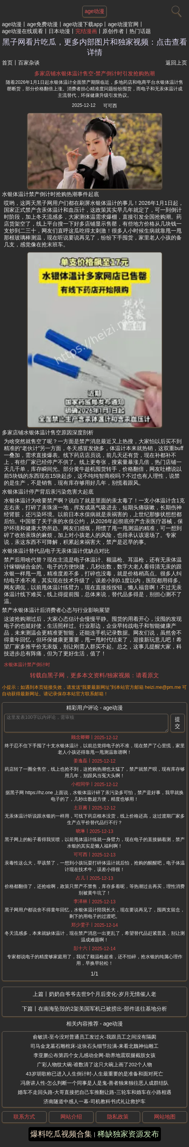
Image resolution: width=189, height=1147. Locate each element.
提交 (177, 722)
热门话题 (140, 31)
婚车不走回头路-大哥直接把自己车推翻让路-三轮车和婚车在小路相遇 (94, 1092)
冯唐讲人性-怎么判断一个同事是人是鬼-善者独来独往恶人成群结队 (94, 1083)
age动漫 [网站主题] (94, 11)
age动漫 (12, 24)
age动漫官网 (123, 24)
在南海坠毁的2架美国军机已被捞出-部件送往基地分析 (102, 1009)
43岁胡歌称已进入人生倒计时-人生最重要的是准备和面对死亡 (94, 1074)
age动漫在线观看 (22, 31)
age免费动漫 (42, 24)
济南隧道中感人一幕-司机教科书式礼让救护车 (94, 1101)
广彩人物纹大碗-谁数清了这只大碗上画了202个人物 (94, 1064)
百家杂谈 (29, 63)
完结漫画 (86, 31)
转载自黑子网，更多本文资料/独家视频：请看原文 (94, 675)
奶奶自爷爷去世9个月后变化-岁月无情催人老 (102, 994)
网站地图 (165, 1117)
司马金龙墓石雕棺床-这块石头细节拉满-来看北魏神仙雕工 (94, 1046)
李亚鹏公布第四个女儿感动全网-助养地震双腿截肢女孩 (94, 1055)
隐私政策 (118, 1117)
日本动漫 (59, 31)
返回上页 (176, 63)
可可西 (110, 105)
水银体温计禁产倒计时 (27, 664)
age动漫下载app (83, 24)
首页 (7, 63)
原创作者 (113, 31)
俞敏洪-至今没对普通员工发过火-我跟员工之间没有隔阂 (94, 1037)
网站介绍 (71, 1117)
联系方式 (24, 1117)
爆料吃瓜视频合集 (61, 1134)
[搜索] (175, 9)
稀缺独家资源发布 (128, 1134)
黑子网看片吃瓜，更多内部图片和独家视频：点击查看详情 (94, 47)
